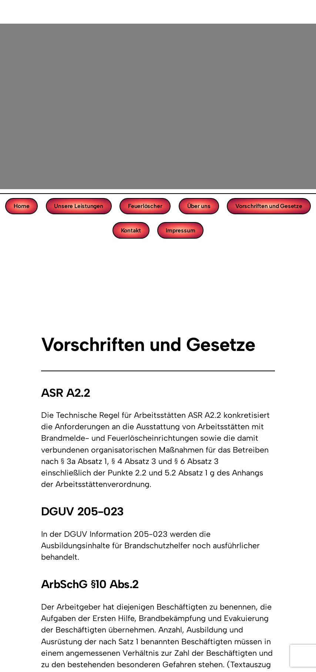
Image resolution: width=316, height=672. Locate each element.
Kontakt (131, 230)
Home (21, 205)
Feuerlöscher (145, 205)
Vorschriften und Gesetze (268, 205)
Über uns (199, 205)
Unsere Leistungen (78, 205)
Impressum (180, 230)
